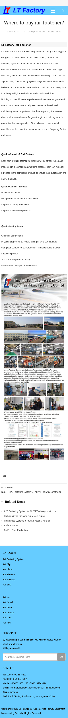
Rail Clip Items (11, 525)
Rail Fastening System (13, 559)
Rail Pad (7, 622)
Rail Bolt (7, 584)
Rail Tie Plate (9, 579)
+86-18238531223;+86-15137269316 (28, 683)
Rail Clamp (8, 569)
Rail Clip (7, 564)
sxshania (14, 692)
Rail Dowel (8, 602)
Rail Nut (6, 597)
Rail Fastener (23, 44)
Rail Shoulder (9, 574)
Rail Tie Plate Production (16, 530)
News (42, 31)
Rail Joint (7, 617)
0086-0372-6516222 (16, 674)
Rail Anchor (8, 607)
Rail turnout (8, 612)
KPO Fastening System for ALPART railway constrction (35, 492)
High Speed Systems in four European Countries (27, 521)
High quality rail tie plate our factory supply (24, 516)
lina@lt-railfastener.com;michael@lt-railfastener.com (35, 687)
